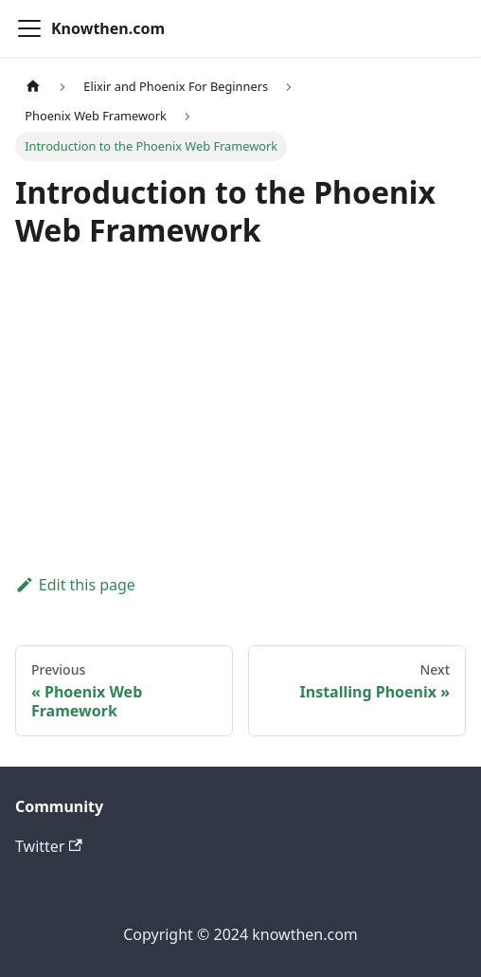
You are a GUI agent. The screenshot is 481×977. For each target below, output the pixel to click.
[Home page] (33, 86)
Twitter (48, 846)
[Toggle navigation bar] (29, 28)
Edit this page (75, 584)
